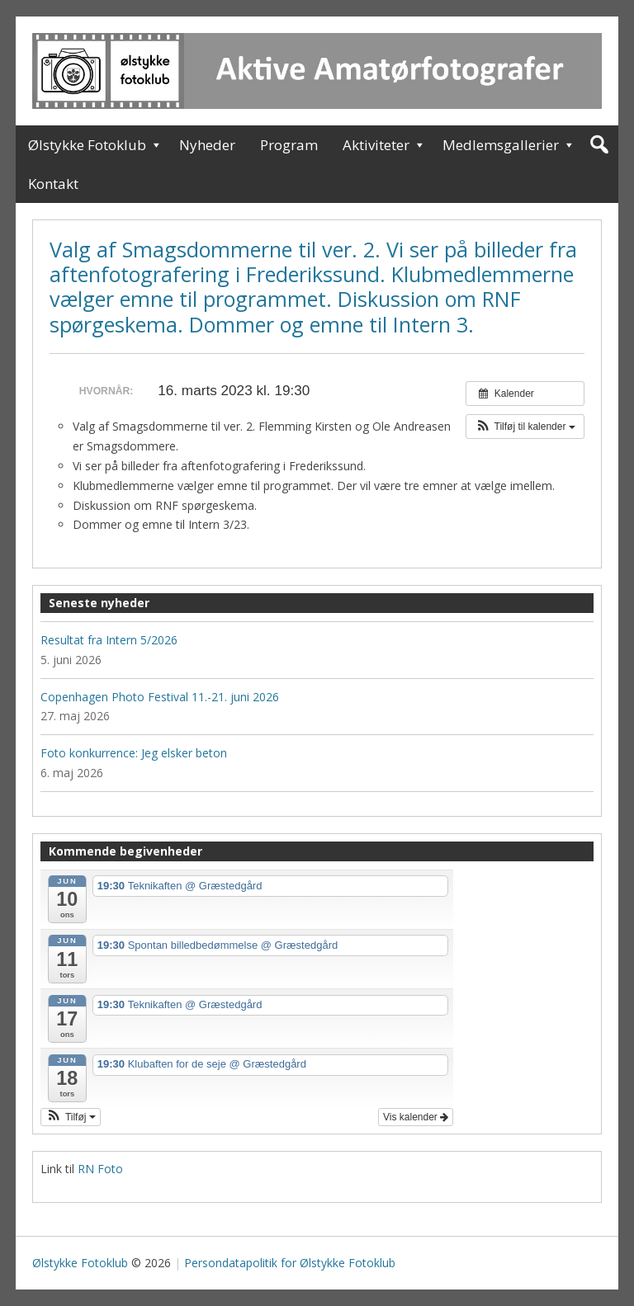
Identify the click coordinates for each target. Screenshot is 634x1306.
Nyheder (207, 144)
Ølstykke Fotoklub (87, 144)
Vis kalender (415, 1117)
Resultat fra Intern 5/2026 (108, 640)
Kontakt (53, 183)
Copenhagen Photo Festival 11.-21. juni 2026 (159, 697)
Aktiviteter (376, 144)
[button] (524, 426)
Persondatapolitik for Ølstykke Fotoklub (289, 1263)
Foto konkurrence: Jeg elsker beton (133, 753)
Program (289, 144)
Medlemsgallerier (500, 144)
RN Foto (100, 1168)
